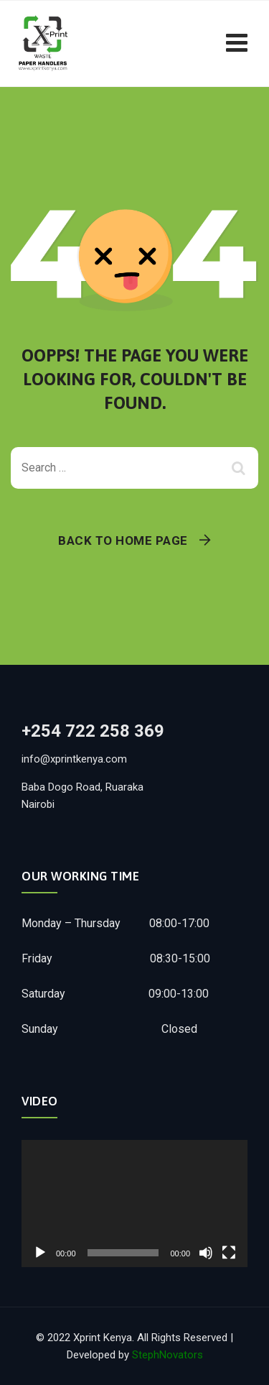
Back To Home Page (123, 540)
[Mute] (206, 1253)
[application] (134, 1203)
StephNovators (167, 1354)
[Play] (40, 1253)
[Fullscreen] (229, 1253)
